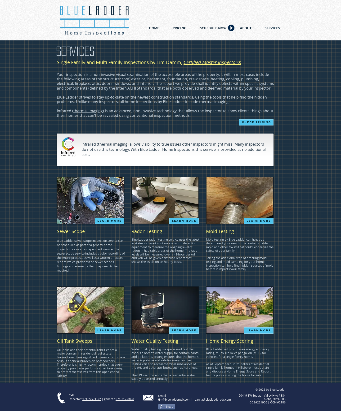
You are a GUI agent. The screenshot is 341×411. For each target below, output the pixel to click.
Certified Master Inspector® (212, 62)
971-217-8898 (125, 399)
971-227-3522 (91, 399)
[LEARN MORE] (109, 221)
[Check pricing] (256, 122)
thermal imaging (88, 110)
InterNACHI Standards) (136, 88)
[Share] (166, 407)
